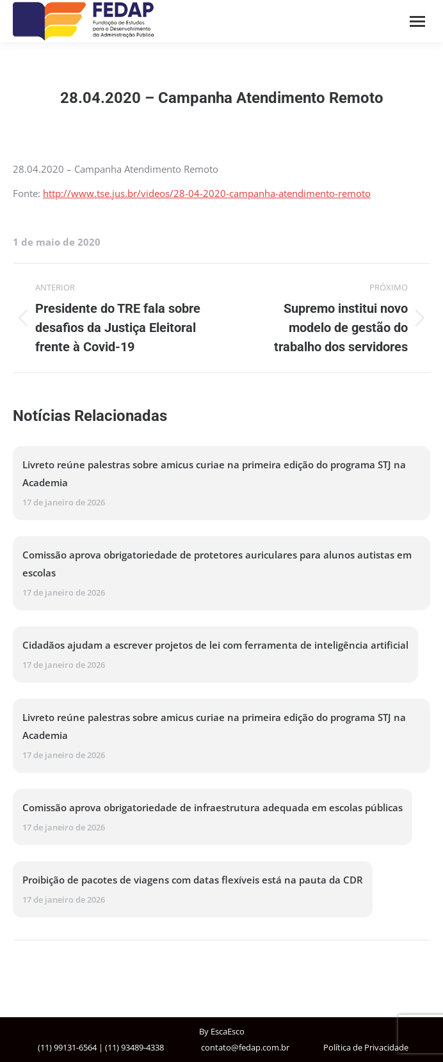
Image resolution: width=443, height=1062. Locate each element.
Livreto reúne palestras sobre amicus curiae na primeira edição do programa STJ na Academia (214, 473)
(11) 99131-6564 (67, 1047)
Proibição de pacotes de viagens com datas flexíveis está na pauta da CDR (192, 879)
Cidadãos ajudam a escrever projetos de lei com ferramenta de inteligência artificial (215, 644)
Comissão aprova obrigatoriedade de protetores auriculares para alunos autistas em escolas (217, 563)
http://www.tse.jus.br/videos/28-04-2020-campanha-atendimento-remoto (207, 193)
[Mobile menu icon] (417, 21)
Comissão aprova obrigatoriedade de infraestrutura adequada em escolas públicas (212, 807)
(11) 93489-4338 (134, 1047)
